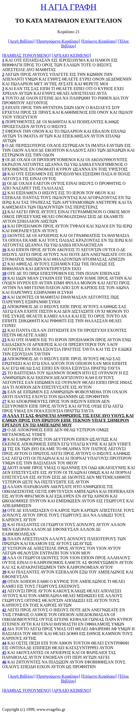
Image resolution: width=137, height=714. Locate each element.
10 (4, 174)
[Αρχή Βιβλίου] (21, 41)
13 (4, 212)
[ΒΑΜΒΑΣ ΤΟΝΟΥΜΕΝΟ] (26, 55)
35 (4, 524)
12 (4, 193)
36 (4, 539)
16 (4, 249)
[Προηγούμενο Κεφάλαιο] (58, 41)
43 (4, 629)
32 (4, 467)
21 (4, 306)
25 (4, 373)
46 (4, 662)
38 (4, 558)
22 (4, 330)
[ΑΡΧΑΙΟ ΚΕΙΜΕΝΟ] (71, 55)
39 (4, 572)
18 (4, 273)
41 (4, 591)
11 (4, 183)
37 (4, 548)
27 (4, 401)
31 (4, 449)
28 (4, 415)
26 (4, 392)
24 (4, 358)
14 (4, 226)
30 (4, 439)
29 (4, 430)
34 (4, 510)
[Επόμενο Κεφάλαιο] (99, 41)
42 (4, 610)
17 (4, 264)
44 (4, 643)
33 (4, 486)
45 (4, 652)
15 (4, 235)
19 (4, 278)
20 (4, 297)
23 (4, 340)
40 (4, 581)
